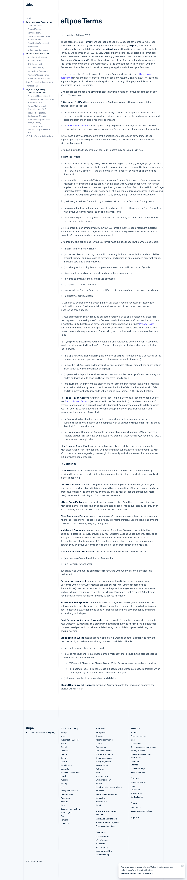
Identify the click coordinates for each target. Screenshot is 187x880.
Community (136, 743)
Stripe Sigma (66, 812)
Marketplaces (102, 765)
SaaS (98, 772)
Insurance (100, 790)
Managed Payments (70, 790)
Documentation (103, 836)
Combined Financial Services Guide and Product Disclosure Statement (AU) (41, 99)
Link (62, 787)
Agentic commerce (104, 739)
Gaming (99, 783)
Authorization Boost (70, 739)
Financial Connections (70, 772)
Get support (136, 807)
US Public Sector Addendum (39, 136)
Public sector (101, 801)
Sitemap (134, 764)
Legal (28, 18)
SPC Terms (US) (35, 64)
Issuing (64, 783)
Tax (62, 816)
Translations (32, 85)
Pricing (64, 732)
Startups (100, 736)
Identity (64, 776)
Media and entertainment (107, 794)
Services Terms (35, 32)
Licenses (135, 761)
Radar (63, 805)
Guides (134, 732)
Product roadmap (138, 782)
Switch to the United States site (137, 873)
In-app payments (103, 761)
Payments (65, 798)
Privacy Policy (146, 323)
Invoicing (65, 779)
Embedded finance (104, 750)
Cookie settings (138, 768)
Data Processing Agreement (39, 82)
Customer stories (139, 736)
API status (100, 843)
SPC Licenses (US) (36, 67)
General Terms (34, 29)
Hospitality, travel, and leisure (109, 787)
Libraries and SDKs (104, 851)
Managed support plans (141, 811)
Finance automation (104, 754)
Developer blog (103, 854)
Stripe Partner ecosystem (107, 822)
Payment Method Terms (38, 75)
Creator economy (103, 779)
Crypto (64, 761)
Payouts (64, 801)
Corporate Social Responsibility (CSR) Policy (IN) (40, 129)
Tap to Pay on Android (77, 401)
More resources (138, 772)
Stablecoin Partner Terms (39, 78)
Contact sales (137, 797)
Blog (133, 739)
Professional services (105, 826)
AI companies (102, 776)
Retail (98, 805)
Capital (64, 747)
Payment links (67, 794)
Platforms (100, 769)
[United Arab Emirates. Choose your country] (40, 732)
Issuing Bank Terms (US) (38, 71)
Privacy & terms (138, 750)
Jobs (133, 786)
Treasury (65, 823)
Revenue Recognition (70, 809)
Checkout (65, 750)
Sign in (135, 817)
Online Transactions (78, 125)
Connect (64, 758)
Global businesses (104, 758)
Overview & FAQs (35, 25)
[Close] (182, 866)
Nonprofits (100, 798)
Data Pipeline (66, 765)
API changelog (102, 847)
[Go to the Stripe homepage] (29, 728)
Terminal (64, 819)
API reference (102, 840)
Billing (63, 743)
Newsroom (136, 789)
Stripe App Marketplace (106, 818)
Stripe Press (136, 793)
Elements (65, 769)
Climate (64, 754)
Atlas (63, 736)
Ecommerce (101, 747)
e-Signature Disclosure (38, 50)
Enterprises (101, 732)
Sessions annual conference (143, 747)
